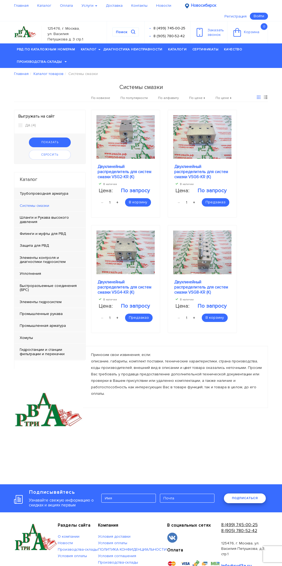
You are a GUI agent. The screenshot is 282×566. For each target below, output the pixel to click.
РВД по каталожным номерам (46, 49)
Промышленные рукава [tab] (41, 313)
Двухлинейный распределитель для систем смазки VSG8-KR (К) (201, 287)
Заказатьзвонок (210, 32)
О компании (68, 536)
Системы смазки (34, 205)
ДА (27, 125)
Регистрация (235, 16)
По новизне (100, 98)
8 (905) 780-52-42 (169, 36)
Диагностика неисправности (132, 49)
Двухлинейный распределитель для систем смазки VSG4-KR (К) (124, 287)
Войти (259, 16)
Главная (21, 5)
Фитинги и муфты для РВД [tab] (43, 233)
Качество (233, 49)
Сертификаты (205, 49)
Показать (50, 142)
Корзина (250, 30)
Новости (163, 5)
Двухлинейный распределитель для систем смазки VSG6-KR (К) (201, 171)
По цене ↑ (197, 98)
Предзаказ (216, 202)
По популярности (134, 98)
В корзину (138, 202)
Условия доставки (114, 536)
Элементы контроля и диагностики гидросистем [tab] (43, 259)
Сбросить (49, 154)
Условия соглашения (117, 556)
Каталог (44, 5)
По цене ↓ (224, 98)
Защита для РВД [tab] (34, 245)
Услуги (89, 5)
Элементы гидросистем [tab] (41, 302)
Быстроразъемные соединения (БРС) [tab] (48, 287)
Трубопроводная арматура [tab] (44, 193)
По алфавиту (168, 98)
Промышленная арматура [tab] (43, 325)
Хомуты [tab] (26, 337)
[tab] (49, 206)
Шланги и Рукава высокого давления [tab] (44, 219)
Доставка (114, 5)
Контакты (139, 5)
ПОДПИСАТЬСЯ (245, 498)
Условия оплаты (72, 556)
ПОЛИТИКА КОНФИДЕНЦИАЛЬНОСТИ (132, 549)
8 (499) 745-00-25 (169, 28)
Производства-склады (42, 62)
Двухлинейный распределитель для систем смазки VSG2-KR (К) (124, 171)
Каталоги (177, 49)
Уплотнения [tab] (30, 273)
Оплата (66, 5)
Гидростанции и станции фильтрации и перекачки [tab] (42, 351)
